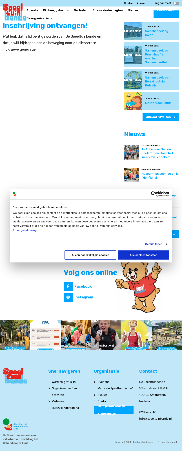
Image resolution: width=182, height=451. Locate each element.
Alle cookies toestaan (143, 254)
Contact (129, 3)
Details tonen (153, 243)
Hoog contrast (166, 3)
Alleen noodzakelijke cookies (90, 254)
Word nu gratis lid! (64, 382)
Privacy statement (167, 442)
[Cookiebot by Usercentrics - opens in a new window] (153, 194)
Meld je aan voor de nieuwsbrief (111, 410)
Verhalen (58, 401)
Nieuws (102, 395)
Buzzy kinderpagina (65, 408)
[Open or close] (68, 10)
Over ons (103, 382)
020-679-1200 (149, 412)
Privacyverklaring (25, 230)
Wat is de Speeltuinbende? (115, 388)
